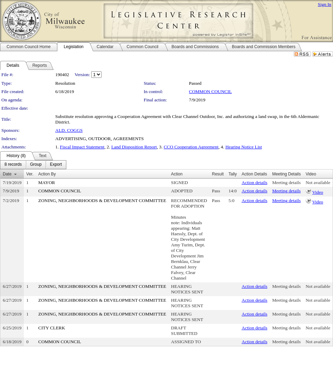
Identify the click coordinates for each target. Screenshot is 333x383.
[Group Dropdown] (36, 165)
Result (218, 174)
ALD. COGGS (69, 130)
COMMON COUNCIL (210, 91)
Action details (254, 182)
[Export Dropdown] (56, 165)
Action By (47, 174)
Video (317, 192)
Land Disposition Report (134, 146)
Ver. (30, 174)
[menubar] (33, 164)
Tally (233, 174)
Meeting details (286, 182)
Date (7, 174)
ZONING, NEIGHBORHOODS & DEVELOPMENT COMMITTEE (102, 200)
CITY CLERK (51, 327)
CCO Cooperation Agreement (191, 146)
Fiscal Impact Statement (82, 146)
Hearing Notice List (243, 146)
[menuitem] (13, 165)
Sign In (324, 4)
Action (176, 174)
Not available (318, 182)
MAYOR (46, 182)
